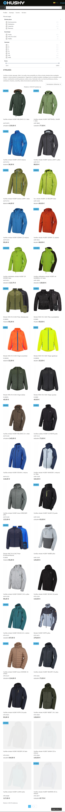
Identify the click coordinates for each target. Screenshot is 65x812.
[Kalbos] (55, 3)
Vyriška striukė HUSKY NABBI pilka (44, 554)
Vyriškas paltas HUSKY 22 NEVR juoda (46, 434)
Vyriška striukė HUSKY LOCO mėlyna (14, 160)
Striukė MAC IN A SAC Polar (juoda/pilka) (46, 317)
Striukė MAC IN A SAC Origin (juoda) (45, 395)
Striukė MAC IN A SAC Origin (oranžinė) (15, 356)
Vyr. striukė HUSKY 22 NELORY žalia (45, 199)
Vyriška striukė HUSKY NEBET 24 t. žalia (46, 712)
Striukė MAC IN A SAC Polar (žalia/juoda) (15, 317)
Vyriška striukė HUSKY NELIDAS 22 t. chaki (16, 434)
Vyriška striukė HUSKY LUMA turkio (14, 792)
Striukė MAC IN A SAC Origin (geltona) (45, 356)
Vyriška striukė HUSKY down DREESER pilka (15, 514)
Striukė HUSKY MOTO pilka (42, 633)
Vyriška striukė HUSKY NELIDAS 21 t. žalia (16, 119)
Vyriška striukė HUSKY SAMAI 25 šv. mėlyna (45, 752)
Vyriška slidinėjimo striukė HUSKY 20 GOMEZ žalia (14, 277)
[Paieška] (34, 7)
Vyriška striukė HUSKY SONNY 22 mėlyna (16, 237)
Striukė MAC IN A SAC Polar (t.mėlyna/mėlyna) (11, 554)
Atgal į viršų (56, 809)
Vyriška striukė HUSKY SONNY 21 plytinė (46, 237)
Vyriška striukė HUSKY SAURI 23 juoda (46, 513)
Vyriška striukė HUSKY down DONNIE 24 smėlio (15, 673)
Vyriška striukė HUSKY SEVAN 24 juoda (46, 594)
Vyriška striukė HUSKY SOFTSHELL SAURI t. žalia (47, 120)
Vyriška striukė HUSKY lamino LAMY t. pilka (47, 160)
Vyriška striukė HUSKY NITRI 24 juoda (14, 712)
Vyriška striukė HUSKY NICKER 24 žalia (15, 751)
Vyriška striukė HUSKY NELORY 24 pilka (46, 672)
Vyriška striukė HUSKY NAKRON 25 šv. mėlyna (45, 792)
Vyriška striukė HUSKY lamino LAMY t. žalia (16, 199)
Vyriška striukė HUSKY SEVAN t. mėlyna (15, 472)
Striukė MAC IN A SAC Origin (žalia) (14, 395)
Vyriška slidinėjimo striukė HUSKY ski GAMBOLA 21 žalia (45, 277)
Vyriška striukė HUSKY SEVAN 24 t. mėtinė (16, 633)
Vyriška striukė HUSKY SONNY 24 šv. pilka (16, 594)
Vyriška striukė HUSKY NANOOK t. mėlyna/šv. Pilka (47, 473)
